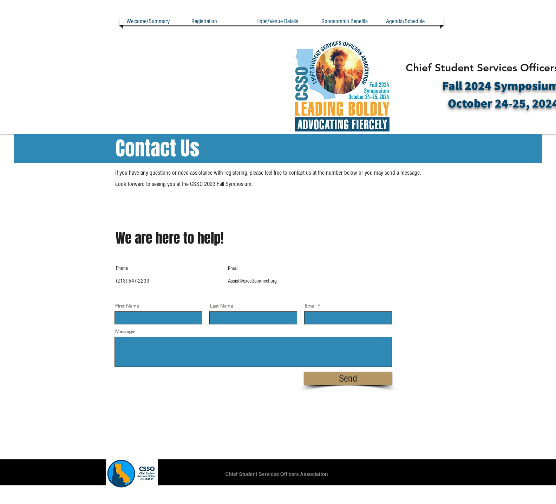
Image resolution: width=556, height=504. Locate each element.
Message (125, 331)
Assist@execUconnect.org (252, 281)
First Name (127, 305)
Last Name (222, 305)
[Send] (348, 378)
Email (310, 305)
